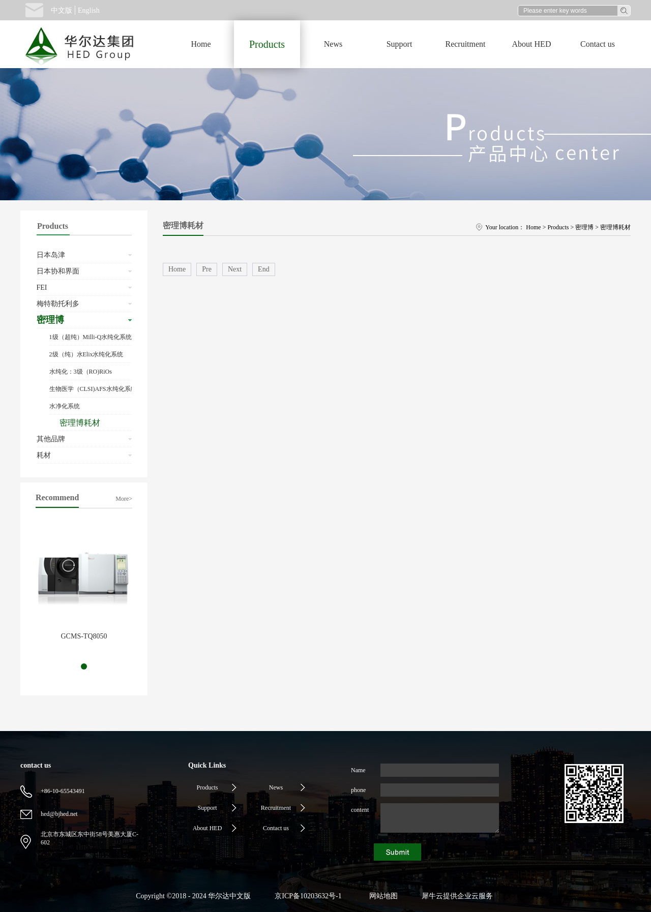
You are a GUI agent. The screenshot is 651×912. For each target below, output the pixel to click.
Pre (207, 269)
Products (558, 227)
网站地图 (382, 896)
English (89, 10)
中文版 (61, 10)
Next (235, 269)
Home (201, 44)
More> (123, 498)
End (264, 269)
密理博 (584, 227)
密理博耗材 (615, 227)
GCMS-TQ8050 (84, 636)
